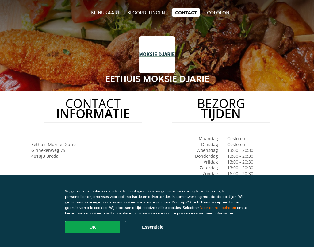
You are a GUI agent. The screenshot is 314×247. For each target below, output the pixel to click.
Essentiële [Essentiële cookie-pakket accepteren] (152, 227)
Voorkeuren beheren (218, 207)
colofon (218, 12)
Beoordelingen (146, 12)
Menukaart (105, 12)
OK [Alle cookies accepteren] (93, 227)
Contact (186, 12)
